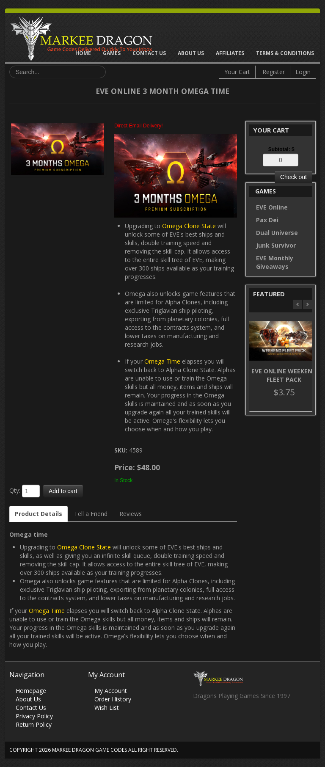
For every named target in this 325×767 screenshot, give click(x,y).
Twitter (215, 719)
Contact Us (149, 53)
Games (112, 53)
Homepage (31, 691)
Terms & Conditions (285, 53)
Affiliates (230, 53)
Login (303, 72)
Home (83, 53)
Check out (293, 177)
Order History (112, 699)
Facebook (199, 719)
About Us (191, 53)
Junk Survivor (276, 245)
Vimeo (248, 719)
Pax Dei (267, 220)
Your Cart (237, 72)
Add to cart (63, 491)
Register (273, 72)
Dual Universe (277, 233)
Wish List (106, 708)
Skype (232, 719)
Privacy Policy (34, 716)
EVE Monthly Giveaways (274, 262)
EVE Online (272, 207)
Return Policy (34, 724)
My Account (110, 691)
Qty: (14, 490)
